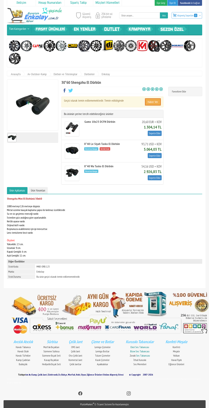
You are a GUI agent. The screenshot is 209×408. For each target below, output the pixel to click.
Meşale (176, 351)
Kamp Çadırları (23, 360)
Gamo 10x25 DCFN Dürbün (99, 122)
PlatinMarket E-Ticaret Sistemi (96, 404)
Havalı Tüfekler (23, 355)
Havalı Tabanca (23, 347)
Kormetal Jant (75, 360)
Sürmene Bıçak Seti (51, 355)
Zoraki (140, 355)
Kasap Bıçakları (51, 360)
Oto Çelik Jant (75, 355)
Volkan (176, 355)
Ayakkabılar (102, 364)
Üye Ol (172, 3)
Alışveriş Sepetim (187, 15)
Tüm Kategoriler (17, 29)
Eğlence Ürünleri (176, 364)
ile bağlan (190, 3)
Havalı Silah (23, 351)
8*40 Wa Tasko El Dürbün (98, 166)
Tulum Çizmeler (102, 355)
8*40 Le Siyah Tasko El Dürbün (102, 144)
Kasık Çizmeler (102, 360)
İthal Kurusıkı (139, 360)
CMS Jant (75, 347)
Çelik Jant (75, 351)
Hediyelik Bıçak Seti (51, 364)
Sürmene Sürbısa (51, 351)
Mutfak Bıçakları (51, 347)
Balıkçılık (23, 364)
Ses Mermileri (139, 364)
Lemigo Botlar (102, 351)
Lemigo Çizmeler (103, 347)
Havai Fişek (176, 360)
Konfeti (176, 347)
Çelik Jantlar (75, 364)
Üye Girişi (161, 3)
